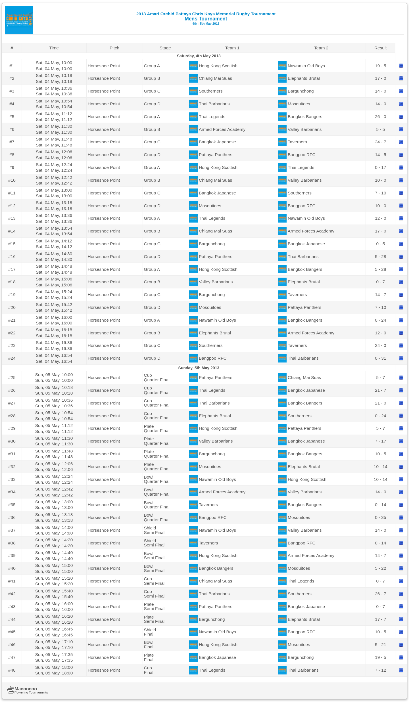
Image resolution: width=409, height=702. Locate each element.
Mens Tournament (206, 18)
